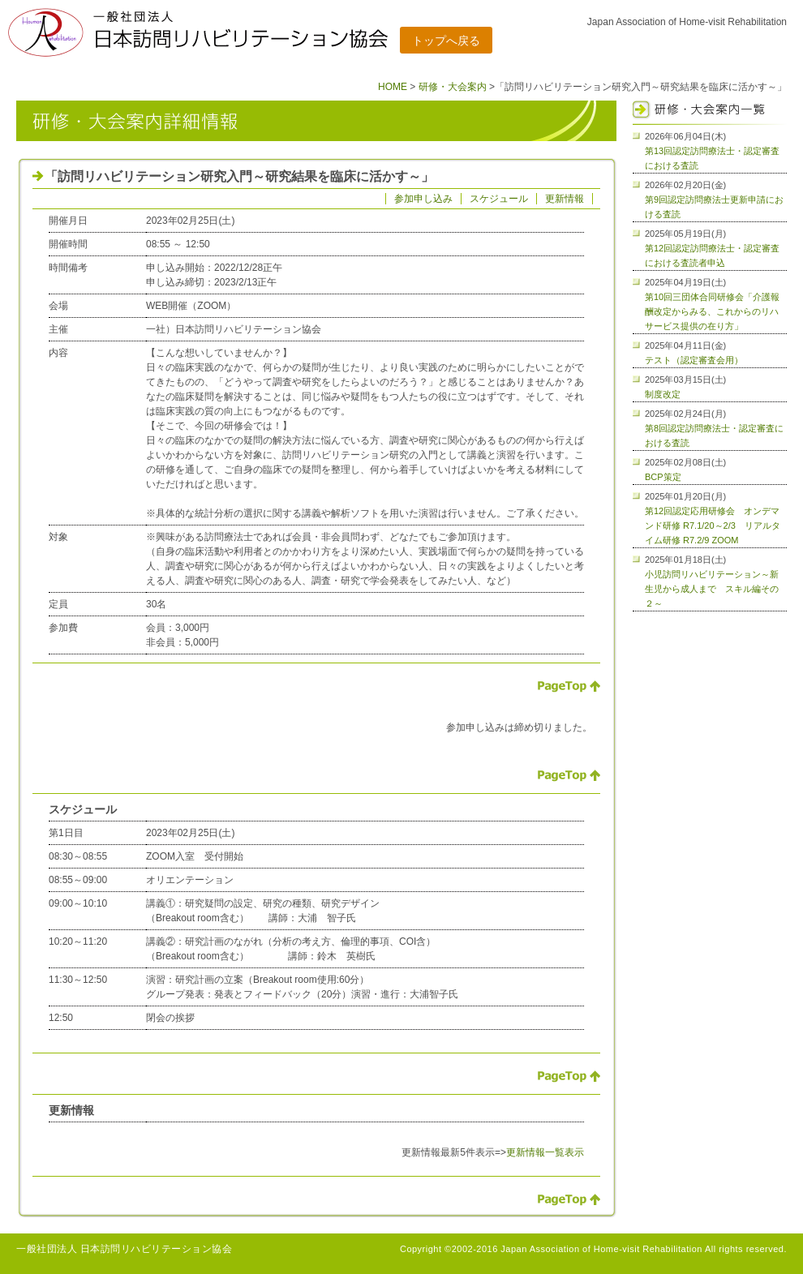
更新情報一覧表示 (545, 1152)
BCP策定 (663, 477)
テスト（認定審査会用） (694, 360)
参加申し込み (423, 198)
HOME (392, 86)
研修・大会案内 (453, 86)
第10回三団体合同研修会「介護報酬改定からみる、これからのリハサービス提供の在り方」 (712, 311)
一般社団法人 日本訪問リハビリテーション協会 (124, 1249)
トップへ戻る (446, 40)
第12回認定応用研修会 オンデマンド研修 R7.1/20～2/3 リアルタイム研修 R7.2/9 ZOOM (712, 525)
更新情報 (564, 198)
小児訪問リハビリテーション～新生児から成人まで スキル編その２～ (712, 588)
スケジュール (499, 198)
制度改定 (663, 394)
